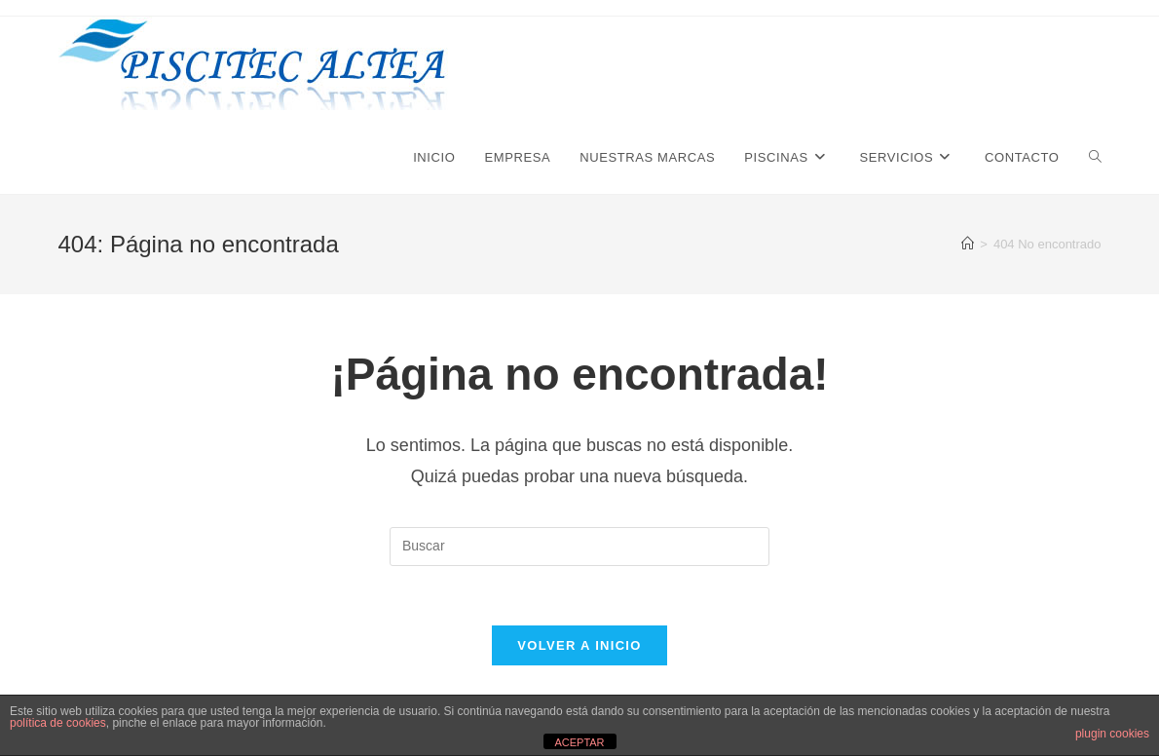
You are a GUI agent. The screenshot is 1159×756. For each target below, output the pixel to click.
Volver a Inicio (579, 645)
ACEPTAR (579, 742)
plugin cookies (1112, 733)
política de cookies (58, 723)
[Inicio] (967, 244)
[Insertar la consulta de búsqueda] (579, 546)
